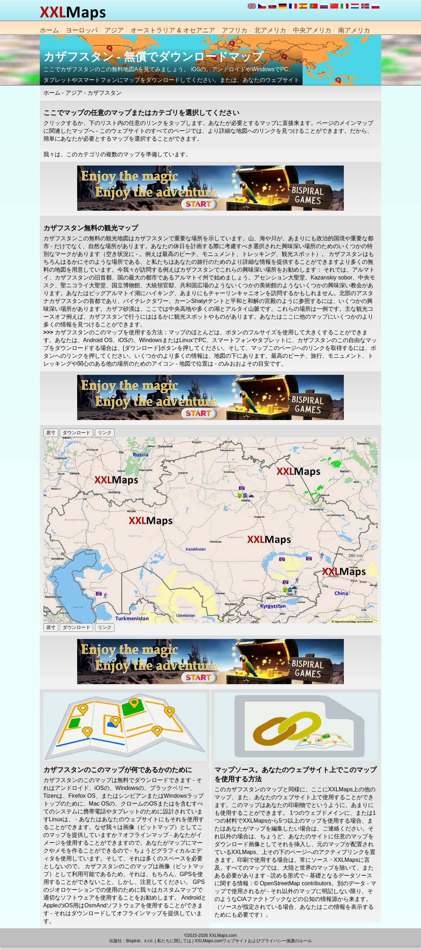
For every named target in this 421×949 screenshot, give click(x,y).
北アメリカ (270, 30)
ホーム (49, 30)
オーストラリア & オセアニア (172, 30)
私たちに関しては (174, 940)
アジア (114, 30)
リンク (105, 432)
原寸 (50, 432)
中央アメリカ (312, 30)
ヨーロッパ (82, 30)
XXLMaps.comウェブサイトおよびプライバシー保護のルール (253, 940)
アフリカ (234, 30)
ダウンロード (76, 432)
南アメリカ (354, 30)
